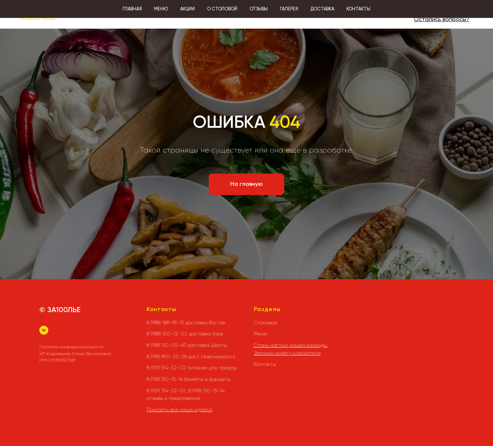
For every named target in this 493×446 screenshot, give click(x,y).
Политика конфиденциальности (71, 346)
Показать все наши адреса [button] (179, 409)
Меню (260, 333)
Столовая (265, 322)
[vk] (43, 330)
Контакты (265, 364)
